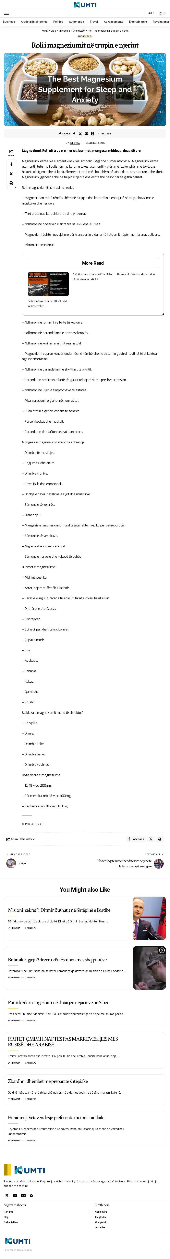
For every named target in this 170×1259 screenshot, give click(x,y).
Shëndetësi (85, 37)
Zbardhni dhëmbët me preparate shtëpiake (48, 1082)
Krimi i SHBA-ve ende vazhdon (136, 274)
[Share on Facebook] (74, 133)
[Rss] (31, 1196)
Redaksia (75, 143)
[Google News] (23, 1196)
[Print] (92, 133)
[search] (143, 13)
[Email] (86, 133)
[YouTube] (15, 1196)
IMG (39, 824)
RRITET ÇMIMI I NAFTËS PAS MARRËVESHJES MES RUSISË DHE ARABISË (62, 1042)
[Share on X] (80, 133)
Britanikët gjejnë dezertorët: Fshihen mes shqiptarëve (57, 960)
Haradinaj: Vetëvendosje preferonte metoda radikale (56, 1118)
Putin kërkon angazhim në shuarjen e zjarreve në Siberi (59, 1003)
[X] (7, 1196)
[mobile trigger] (7, 13)
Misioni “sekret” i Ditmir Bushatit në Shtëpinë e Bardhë (59, 911)
